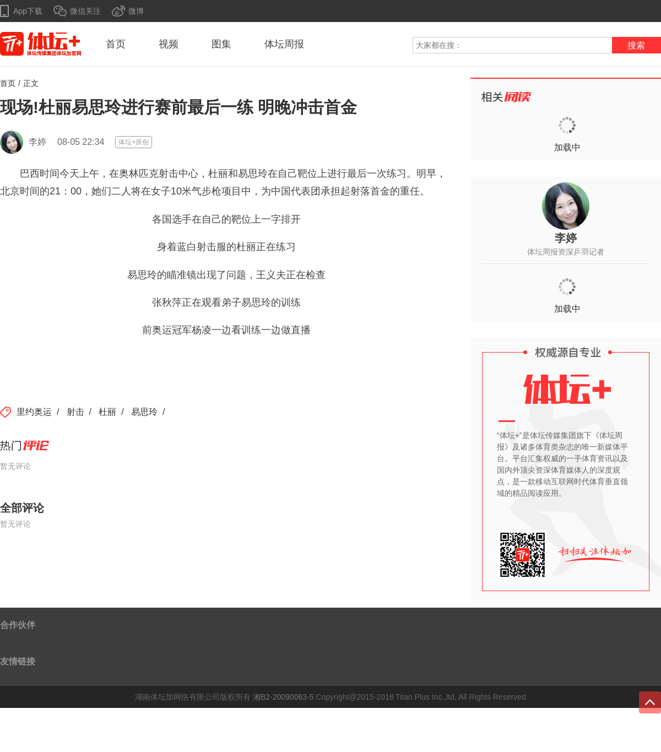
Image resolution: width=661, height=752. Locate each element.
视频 (168, 44)
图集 (221, 44)
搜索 (636, 45)
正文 (31, 83)
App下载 (27, 11)
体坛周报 (284, 44)
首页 (116, 44)
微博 (136, 11)
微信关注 (85, 11)
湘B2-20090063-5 (283, 697)
